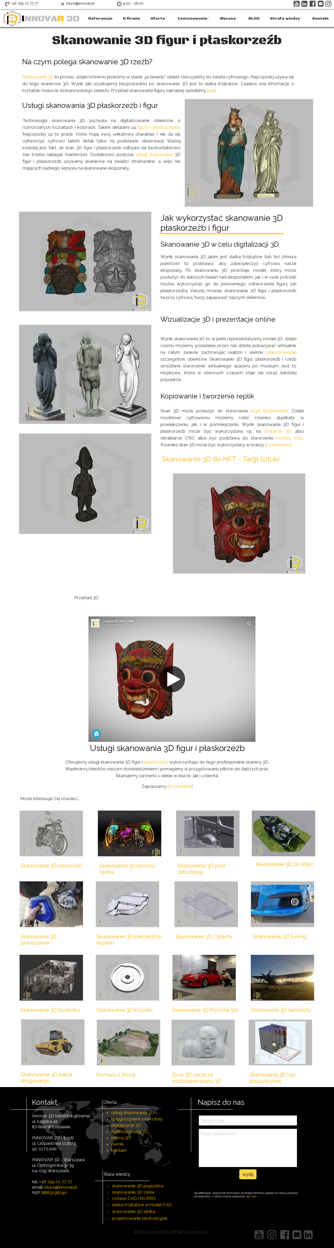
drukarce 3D (277, 431)
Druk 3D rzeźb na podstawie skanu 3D (196, 1078)
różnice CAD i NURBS (134, 1198)
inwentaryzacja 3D (129, 1131)
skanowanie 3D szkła (133, 1192)
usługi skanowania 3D (132, 1112)
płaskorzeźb (156, 762)
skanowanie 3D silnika (133, 1211)
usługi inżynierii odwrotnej (136, 1119)
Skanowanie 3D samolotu (280, 1010)
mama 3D (120, 1137)
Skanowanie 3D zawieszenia (38, 939)
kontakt (119, 1150)
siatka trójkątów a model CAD (142, 1204)
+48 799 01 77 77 (55, 1181)
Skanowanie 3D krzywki (125, 1010)
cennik (117, 1144)
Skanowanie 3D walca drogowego (46, 1077)
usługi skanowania (154, 154)
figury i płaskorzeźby (158, 127)
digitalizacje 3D (126, 1125)
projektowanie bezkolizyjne (140, 1218)
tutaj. (254, 1196)
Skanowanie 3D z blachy (204, 936)
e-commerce (278, 444)
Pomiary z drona (116, 1075)
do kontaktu (179, 786)
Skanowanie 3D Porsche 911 (205, 1010)
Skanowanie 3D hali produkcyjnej (272, 1078)
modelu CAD (289, 438)
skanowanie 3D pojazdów (138, 1185)
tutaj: (212, 90)
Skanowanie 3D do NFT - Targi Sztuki (220, 459)
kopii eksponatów (269, 410)
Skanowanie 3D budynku (50, 1010)
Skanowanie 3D (38, 76)
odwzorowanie (281, 352)
